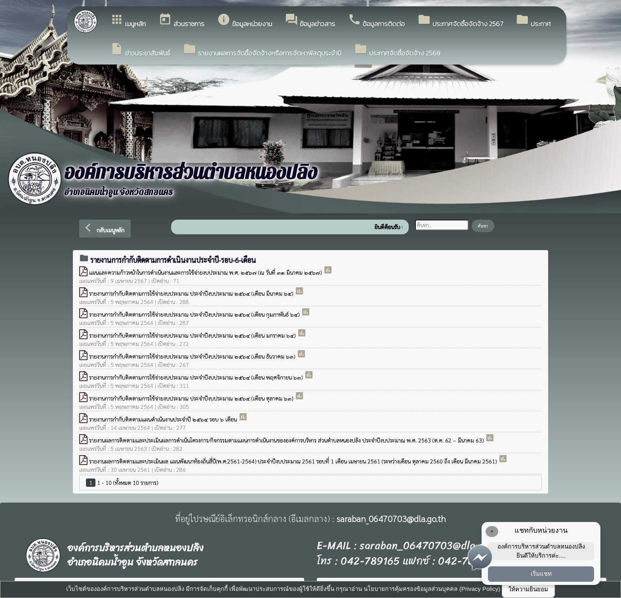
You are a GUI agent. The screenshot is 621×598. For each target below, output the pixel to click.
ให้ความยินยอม (528, 589)
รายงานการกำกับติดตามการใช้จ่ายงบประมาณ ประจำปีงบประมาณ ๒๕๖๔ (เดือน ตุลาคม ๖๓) (192, 398)
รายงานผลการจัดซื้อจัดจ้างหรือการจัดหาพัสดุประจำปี (262, 50)
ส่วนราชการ (181, 21)
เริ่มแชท (541, 573)
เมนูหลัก (128, 21)
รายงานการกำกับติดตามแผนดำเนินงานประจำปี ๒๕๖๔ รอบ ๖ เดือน (163, 419)
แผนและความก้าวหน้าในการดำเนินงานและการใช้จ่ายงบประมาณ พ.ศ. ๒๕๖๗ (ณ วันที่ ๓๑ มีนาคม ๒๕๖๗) (206, 272)
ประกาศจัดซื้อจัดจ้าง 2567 (460, 21)
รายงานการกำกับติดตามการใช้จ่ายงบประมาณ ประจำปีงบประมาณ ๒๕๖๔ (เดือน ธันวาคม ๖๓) (193, 356)
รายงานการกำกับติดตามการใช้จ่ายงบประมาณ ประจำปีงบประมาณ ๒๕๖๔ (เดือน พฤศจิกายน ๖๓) (196, 377)
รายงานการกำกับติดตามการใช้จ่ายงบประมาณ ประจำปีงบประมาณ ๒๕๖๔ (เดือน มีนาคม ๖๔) (192, 293)
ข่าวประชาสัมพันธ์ (140, 50)
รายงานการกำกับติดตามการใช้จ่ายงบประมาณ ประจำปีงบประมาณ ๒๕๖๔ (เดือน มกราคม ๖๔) (193, 335)
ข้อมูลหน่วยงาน (244, 21)
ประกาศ (533, 21)
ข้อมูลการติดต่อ (376, 21)
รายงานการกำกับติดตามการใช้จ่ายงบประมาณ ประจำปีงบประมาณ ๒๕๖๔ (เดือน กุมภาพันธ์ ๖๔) (195, 314)
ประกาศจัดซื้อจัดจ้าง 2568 (397, 50)
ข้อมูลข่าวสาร (310, 21)
